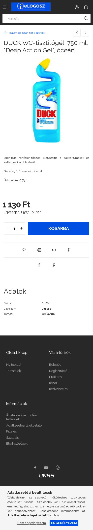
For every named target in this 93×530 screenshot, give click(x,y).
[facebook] (39, 265)
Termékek (13, 371)
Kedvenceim (58, 389)
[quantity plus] (21, 228)
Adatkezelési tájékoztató (24, 425)
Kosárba (58, 228)
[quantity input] (14, 228)
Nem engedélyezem (31, 523)
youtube (46, 468)
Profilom (55, 377)
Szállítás (12, 437)
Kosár (53, 383)
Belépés (55, 364)
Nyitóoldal (13, 364)
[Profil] (77, 6)
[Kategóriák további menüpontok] (4, 6)
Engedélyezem (64, 523)
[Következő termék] (85, 32)
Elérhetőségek (17, 443)
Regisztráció (58, 371)
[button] (24, 250)
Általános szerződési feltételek (21, 417)
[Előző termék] (77, 32)
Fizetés (11, 431)
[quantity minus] (7, 228)
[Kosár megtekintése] (86, 6)
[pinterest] (54, 265)
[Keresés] (46, 18)
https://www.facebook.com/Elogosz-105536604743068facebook (35, 468)
